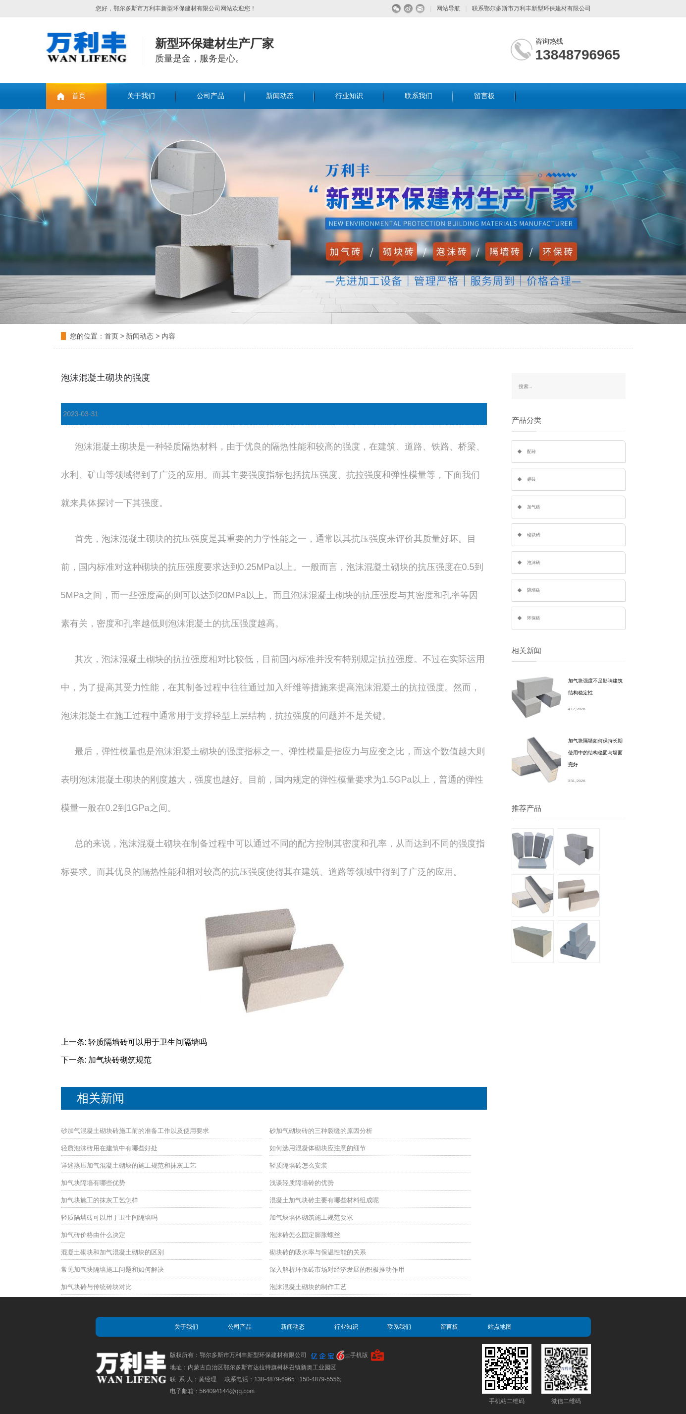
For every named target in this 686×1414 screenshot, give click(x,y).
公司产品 (210, 96)
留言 (420, 8)
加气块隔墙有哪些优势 (93, 1183)
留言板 (484, 96)
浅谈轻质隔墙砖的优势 (301, 1183)
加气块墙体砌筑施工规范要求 (311, 1217)
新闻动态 (280, 96)
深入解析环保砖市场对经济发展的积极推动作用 (337, 1269)
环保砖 (533, 618)
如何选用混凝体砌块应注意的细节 (317, 1148)
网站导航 (448, 8)
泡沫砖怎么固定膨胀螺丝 (304, 1235)
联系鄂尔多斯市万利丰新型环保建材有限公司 (531, 8)
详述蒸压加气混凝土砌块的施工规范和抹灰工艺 (128, 1165)
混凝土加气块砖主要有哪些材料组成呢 (324, 1200)
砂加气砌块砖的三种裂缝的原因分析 (320, 1130)
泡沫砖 (533, 562)
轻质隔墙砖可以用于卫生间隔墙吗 (147, 1042)
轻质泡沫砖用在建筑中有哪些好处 (109, 1148)
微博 (408, 8)
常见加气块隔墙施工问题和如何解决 (112, 1269)
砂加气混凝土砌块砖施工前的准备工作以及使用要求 (135, 1130)
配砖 (531, 451)
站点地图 (500, 1326)
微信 (396, 8)
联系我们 (418, 96)
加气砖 (533, 507)
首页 (79, 96)
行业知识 (349, 96)
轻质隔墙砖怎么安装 (298, 1165)
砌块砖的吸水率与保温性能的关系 (317, 1252)
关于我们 (141, 96)
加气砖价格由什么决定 (93, 1235)
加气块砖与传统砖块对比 (96, 1287)
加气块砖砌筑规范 (120, 1060)
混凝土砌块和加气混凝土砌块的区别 (112, 1252)
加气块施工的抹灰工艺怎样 (99, 1200)
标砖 (531, 479)
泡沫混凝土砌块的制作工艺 (308, 1287)
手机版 (359, 1355)
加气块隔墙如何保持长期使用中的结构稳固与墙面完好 (595, 752)
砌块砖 (533, 534)
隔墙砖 (533, 590)
